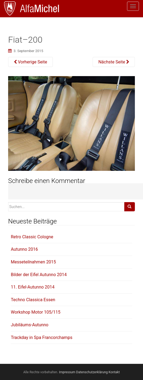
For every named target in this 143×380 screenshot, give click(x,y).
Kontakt (114, 372)
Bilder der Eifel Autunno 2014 (39, 274)
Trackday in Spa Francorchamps (41, 337)
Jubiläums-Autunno (29, 324)
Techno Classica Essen (33, 299)
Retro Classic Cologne (32, 236)
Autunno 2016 (24, 249)
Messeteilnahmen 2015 (33, 261)
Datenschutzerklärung (92, 372)
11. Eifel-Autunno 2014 (32, 287)
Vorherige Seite (30, 62)
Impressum (67, 372)
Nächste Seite (113, 62)
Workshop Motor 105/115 (35, 312)
